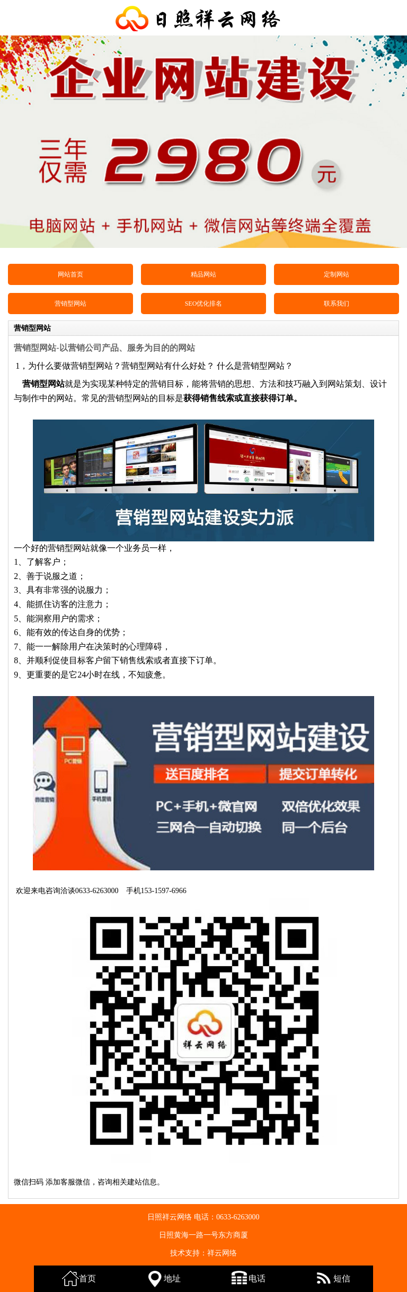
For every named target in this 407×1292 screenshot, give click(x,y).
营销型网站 (70, 303)
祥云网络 (222, 1253)
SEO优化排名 (204, 303)
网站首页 (70, 274)
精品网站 (203, 274)
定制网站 (336, 274)
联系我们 (336, 303)
